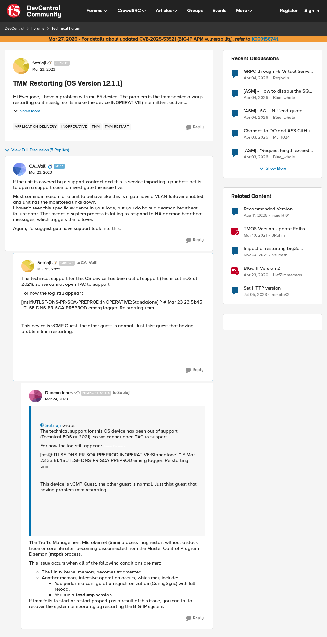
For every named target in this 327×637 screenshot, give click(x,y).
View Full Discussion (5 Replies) (37, 150)
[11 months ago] (256, 215)
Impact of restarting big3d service (272, 248)
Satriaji (53, 425)
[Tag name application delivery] (35, 126)
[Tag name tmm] (96, 126)
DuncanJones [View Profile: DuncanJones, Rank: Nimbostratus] (59, 393)
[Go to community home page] (34, 11)
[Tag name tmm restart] (117, 126)
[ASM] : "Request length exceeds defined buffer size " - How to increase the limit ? (278, 150)
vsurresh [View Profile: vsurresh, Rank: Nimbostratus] (279, 255)
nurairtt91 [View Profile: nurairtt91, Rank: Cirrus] (281, 215)
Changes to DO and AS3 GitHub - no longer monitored (278, 130)
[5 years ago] (255, 235)
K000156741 (265, 39)
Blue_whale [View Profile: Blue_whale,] (284, 97)
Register (288, 10)
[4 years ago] (256, 255)
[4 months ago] (256, 77)
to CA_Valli (86, 263)
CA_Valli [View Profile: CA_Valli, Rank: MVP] (37, 166)
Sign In (311, 10)
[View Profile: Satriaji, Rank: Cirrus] (21, 66)
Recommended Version (268, 209)
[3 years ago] (255, 295)
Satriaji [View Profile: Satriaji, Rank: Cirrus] (39, 63)
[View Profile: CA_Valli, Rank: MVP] (19, 169)
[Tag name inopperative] (74, 126)
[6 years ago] (256, 275)
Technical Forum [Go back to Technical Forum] (65, 28)
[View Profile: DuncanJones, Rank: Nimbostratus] (35, 396)
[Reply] (195, 127)
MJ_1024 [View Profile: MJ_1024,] (281, 137)
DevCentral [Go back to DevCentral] (14, 28)
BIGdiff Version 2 (262, 268)
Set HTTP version (262, 288)
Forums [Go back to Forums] (37, 28)
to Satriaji (121, 393)
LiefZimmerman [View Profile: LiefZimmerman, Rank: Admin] (287, 275)
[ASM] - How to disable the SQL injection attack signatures (277, 91)
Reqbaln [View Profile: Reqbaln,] (281, 77)
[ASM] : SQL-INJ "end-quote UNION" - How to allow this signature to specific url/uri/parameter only (273, 111)
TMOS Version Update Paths (274, 228)
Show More (26, 111)
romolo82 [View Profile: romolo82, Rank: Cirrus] (281, 294)
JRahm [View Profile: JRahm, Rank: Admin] (278, 235)
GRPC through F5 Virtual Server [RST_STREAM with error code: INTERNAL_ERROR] (277, 71)
